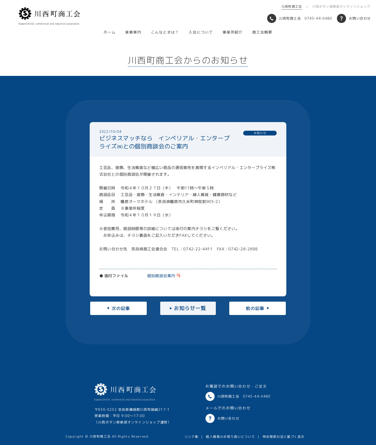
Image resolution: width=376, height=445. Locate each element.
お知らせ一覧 (190, 308)
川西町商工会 (292, 6)
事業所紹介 (233, 32)
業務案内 (133, 32)
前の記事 (255, 308)
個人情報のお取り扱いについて (230, 436)
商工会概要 (262, 32)
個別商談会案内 (161, 275)
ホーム (110, 32)
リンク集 (191, 436)
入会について (201, 32)
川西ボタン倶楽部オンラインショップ (341, 6)
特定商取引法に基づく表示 (284, 436)
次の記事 (121, 308)
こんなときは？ (165, 32)
